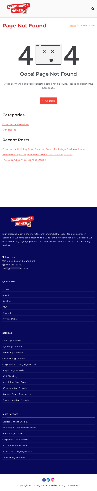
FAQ (4, 307)
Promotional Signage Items (17, 451)
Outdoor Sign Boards (14, 358)
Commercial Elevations (15, 124)
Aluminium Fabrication (14, 445)
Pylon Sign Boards (12, 346)
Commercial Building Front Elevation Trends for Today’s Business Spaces (44, 149)
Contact (6, 313)
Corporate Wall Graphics (15, 439)
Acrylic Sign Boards (13, 370)
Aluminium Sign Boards (15, 382)
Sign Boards (9, 129)
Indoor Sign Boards (12, 352)
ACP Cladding (9, 376)
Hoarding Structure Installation (19, 427)
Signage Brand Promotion (16, 394)
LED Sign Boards (11, 340)
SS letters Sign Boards (14, 388)
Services (6, 301)
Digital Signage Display (15, 421)
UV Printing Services (13, 457)
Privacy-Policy (10, 319)
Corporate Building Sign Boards (19, 364)
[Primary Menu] (92, 9)
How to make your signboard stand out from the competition (37, 154)
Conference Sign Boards (15, 400)
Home (5, 289)
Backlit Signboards (12, 433)
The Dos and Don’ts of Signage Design (24, 159)
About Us (7, 295)
